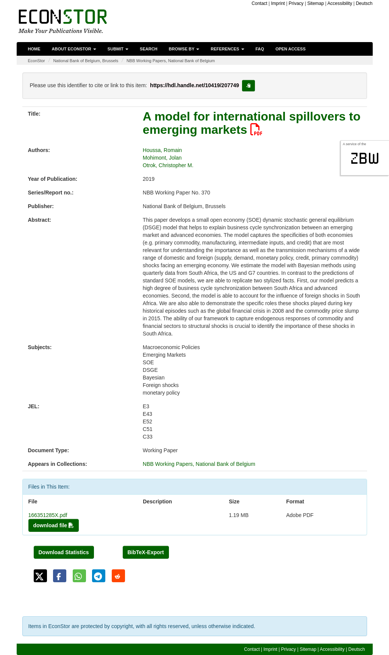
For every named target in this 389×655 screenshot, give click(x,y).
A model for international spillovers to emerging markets (252, 123)
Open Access (290, 49)
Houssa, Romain (162, 150)
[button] (40, 575)
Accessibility (339, 3)
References (227, 49)
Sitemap (315, 3)
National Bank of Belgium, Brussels (85, 60)
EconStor (36, 60)
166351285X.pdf (47, 515)
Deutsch (364, 3)
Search (148, 49)
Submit (118, 49)
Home (34, 49)
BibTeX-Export (146, 552)
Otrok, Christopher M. (168, 165)
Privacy (296, 3)
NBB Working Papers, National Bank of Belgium (171, 60)
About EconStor (74, 49)
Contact (259, 3)
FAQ (260, 49)
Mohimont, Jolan (162, 158)
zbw (365, 158)
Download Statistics (64, 552)
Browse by (184, 49)
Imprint (278, 3)
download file (53, 525)
